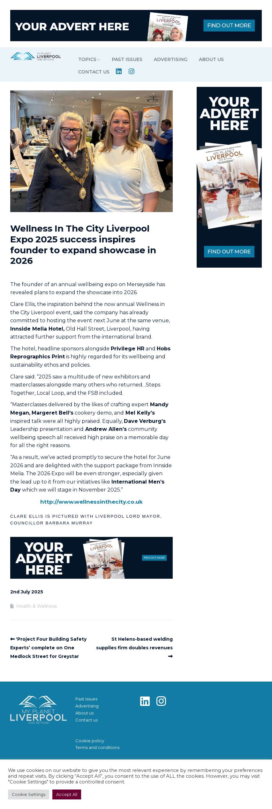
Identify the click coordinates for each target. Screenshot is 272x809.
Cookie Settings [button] (28, 794)
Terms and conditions (97, 747)
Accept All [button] (66, 794)
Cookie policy (89, 740)
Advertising (170, 59)
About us (211, 59)
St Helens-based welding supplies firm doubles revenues (134, 643)
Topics (87, 59)
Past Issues (127, 59)
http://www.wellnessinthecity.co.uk (91, 502)
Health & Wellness (36, 606)
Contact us (94, 72)
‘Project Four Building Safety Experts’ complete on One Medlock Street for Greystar (48, 647)
